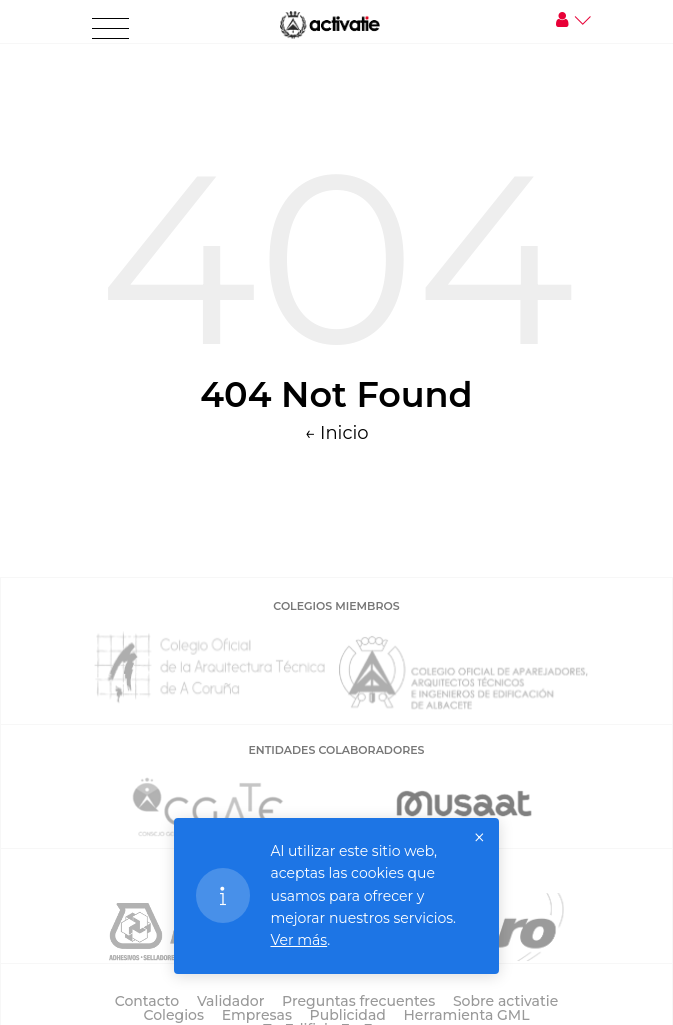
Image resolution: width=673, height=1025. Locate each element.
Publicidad (348, 1015)
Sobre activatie (505, 1001)
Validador (230, 1001)
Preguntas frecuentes (358, 1001)
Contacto (147, 1001)
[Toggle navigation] (110, 29)
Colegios (173, 1015)
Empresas (257, 1015)
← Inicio (336, 433)
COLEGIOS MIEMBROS (336, 606)
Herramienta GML (467, 1015)
